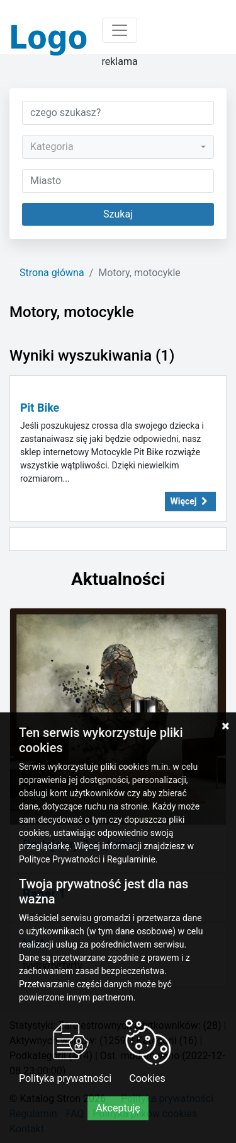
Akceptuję (118, 1108)
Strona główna (52, 273)
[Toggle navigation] (119, 30)
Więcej (191, 501)
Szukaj (118, 214)
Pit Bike (39, 407)
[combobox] (118, 147)
